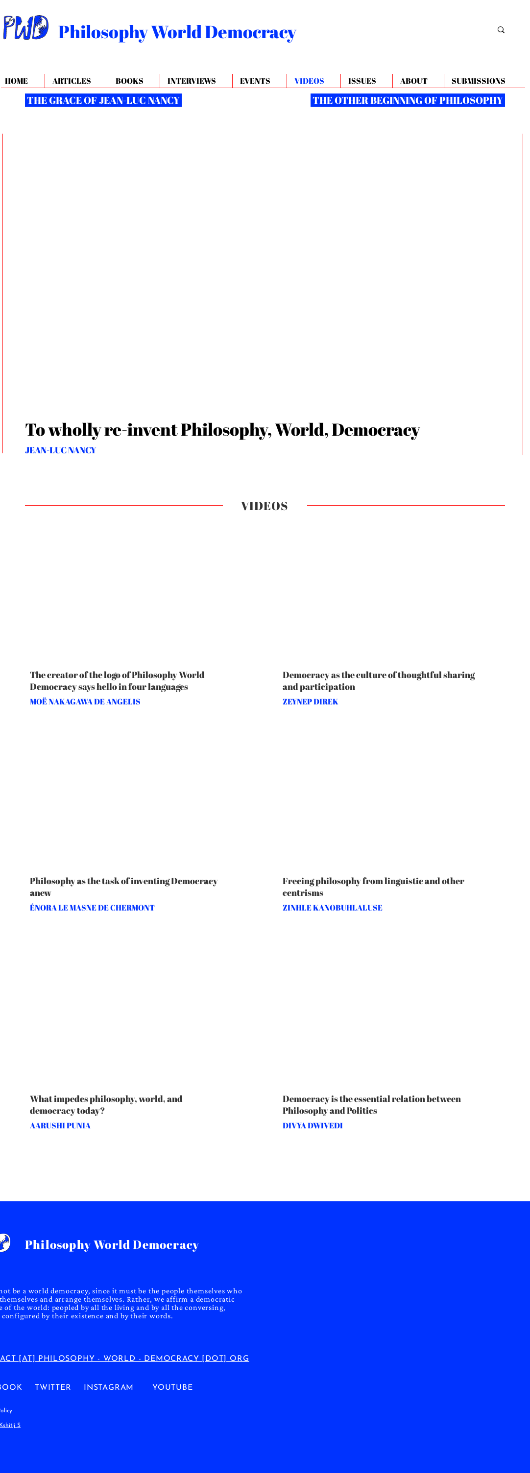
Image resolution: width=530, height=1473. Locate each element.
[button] (418, 81)
